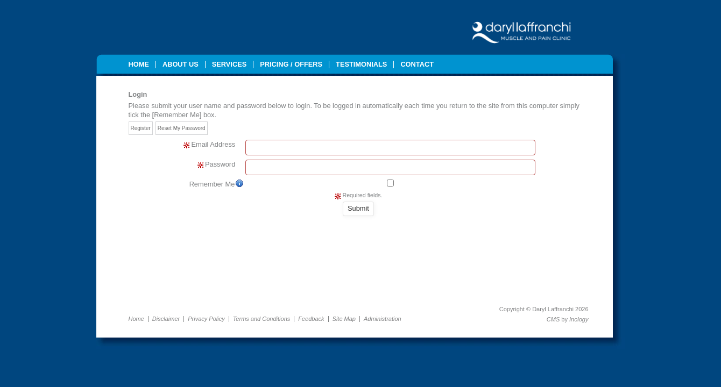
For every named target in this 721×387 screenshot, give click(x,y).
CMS (553, 319)
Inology (578, 319)
